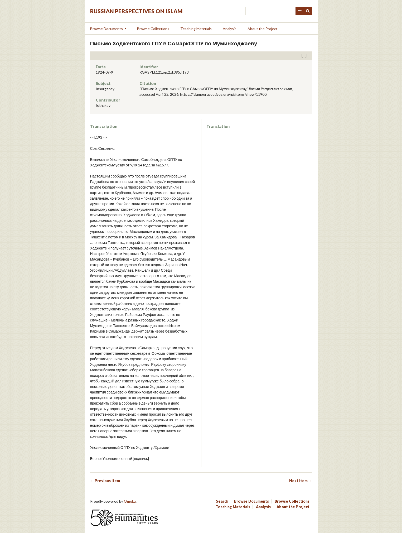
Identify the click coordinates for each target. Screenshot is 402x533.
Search (308, 11)
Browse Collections (153, 28)
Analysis (229, 28)
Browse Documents (106, 28)
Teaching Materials (196, 28)
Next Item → (300, 480)
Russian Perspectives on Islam (136, 11)
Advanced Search (300, 11)
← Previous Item (105, 480)
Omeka (130, 501)
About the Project (263, 28)
